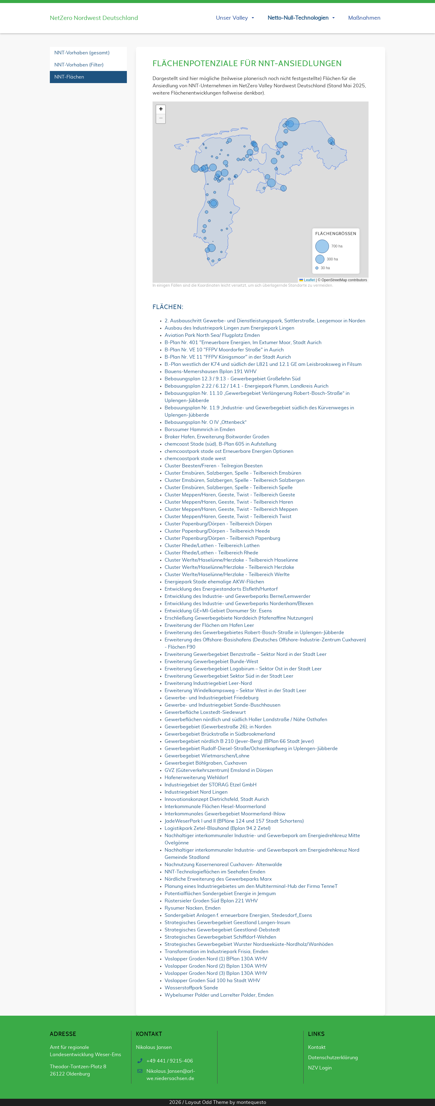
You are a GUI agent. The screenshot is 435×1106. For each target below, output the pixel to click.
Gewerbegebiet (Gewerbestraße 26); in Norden (218, 726)
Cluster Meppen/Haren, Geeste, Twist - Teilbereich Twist (228, 516)
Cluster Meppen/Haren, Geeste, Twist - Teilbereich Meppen (231, 509)
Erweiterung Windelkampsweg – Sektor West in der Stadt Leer (235, 690)
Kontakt (317, 1047)
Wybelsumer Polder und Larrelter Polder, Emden (219, 995)
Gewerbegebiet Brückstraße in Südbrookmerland (220, 734)
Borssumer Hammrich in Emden (200, 429)
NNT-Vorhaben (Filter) (79, 65)
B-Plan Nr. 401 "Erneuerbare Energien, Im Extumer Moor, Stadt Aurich (243, 342)
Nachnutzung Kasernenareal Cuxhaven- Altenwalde (223, 864)
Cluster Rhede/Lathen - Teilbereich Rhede (211, 552)
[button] (160, 109)
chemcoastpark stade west (195, 458)
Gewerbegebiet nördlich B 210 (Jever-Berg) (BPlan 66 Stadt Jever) (239, 741)
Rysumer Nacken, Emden (193, 908)
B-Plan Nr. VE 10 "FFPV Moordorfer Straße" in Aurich (224, 349)
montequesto (251, 1102)
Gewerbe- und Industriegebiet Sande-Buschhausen (222, 705)
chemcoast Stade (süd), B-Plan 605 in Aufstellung (220, 444)
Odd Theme (215, 1102)
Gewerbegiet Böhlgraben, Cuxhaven (206, 763)
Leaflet (307, 280)
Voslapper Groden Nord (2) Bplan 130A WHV (216, 966)
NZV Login (320, 1068)
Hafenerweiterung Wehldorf (196, 777)
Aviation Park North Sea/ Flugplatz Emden (212, 335)
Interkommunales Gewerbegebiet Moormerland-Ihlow (225, 813)
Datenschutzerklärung (333, 1057)
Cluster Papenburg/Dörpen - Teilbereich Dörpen (218, 523)
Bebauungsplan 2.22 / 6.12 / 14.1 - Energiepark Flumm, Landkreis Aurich (246, 386)
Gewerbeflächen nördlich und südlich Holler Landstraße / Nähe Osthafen (246, 719)
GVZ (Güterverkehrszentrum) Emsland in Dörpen (219, 770)
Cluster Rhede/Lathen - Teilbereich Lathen (212, 545)
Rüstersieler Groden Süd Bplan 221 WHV (211, 900)
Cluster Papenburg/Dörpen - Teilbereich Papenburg (222, 538)
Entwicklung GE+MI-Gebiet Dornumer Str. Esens (218, 610)
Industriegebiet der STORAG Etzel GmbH (210, 784)
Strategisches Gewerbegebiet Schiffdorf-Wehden (220, 937)
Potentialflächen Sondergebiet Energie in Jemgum (220, 893)
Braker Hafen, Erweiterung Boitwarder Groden (217, 436)
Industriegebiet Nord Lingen (196, 792)
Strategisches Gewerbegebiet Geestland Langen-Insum (227, 922)
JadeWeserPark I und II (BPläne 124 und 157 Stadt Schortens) (234, 821)
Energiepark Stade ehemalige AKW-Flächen (214, 581)
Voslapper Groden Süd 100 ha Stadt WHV (212, 980)
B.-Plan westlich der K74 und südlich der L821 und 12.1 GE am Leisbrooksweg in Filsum (263, 364)
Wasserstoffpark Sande (191, 987)
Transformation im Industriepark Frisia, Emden (216, 951)
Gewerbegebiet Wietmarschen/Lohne (207, 755)
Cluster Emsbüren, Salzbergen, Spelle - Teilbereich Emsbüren (233, 473)
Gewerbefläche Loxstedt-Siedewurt (205, 712)
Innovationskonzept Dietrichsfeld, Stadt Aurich (217, 799)
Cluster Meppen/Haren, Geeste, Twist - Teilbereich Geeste (230, 494)
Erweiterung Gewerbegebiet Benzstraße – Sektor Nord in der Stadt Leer (246, 654)
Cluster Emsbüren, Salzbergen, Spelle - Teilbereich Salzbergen (234, 480)
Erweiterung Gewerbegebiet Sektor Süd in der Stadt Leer (229, 676)
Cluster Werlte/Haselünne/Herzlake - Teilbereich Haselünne (231, 560)
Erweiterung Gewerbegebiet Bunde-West (211, 661)
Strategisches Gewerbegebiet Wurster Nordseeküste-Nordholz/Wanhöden (249, 944)
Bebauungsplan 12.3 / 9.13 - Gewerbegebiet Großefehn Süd (233, 378)
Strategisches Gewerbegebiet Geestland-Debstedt (222, 929)
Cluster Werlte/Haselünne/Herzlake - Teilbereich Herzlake (229, 567)
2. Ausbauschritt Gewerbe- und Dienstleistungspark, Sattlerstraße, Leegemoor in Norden (265, 320)
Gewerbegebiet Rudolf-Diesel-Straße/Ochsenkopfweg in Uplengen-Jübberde (251, 748)
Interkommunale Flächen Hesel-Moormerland (215, 806)
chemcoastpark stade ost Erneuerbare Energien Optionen (229, 451)
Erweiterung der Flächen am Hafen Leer (209, 625)
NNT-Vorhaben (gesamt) (82, 52)
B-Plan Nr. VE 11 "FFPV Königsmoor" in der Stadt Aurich (228, 357)
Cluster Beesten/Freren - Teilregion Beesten (214, 465)
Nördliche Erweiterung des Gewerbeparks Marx (218, 879)
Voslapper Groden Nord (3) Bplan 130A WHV (216, 973)
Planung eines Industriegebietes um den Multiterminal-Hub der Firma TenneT (251, 886)
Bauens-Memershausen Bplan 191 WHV (210, 371)
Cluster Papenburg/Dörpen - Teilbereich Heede (217, 531)
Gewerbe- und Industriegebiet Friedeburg (212, 697)
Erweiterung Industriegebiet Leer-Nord (208, 683)
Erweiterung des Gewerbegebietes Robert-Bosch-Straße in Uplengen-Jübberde (254, 632)
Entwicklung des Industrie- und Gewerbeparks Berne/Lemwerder (238, 596)
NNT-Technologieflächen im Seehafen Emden (215, 871)
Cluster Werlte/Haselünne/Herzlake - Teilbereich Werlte (227, 574)
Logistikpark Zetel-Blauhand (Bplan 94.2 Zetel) (218, 828)
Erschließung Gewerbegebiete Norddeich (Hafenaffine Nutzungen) (239, 618)
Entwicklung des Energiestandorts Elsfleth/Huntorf (221, 589)
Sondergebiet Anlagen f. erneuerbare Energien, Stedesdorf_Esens (238, 915)
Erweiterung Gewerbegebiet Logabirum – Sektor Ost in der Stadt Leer (243, 668)
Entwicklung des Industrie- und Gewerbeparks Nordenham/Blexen (239, 603)
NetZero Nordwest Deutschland (94, 18)
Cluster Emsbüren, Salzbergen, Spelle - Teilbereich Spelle (229, 487)
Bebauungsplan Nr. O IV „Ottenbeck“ (205, 422)
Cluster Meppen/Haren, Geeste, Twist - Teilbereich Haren (229, 502)
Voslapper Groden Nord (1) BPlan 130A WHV (216, 958)
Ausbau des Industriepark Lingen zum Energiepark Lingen (229, 328)
